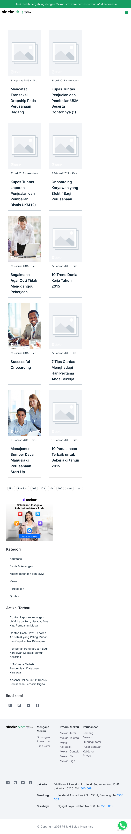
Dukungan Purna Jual (43, 739)
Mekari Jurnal (68, 733)
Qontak (14, 596)
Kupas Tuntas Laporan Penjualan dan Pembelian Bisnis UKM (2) (23, 193)
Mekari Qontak (69, 751)
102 (34, 488)
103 (43, 488)
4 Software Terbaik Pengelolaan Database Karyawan (24, 668)
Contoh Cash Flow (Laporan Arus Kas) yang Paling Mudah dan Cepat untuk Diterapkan (28, 637)
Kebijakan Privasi (89, 753)
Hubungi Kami (92, 742)
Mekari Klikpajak (65, 744)
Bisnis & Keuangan (21, 566)
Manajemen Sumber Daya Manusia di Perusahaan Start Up (22, 460)
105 (60, 488)
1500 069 (85, 788)
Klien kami (43, 746)
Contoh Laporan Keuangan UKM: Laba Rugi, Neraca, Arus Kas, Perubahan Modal (29, 621)
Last (79, 488)
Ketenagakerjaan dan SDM (27, 573)
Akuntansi (38, 80)
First (11, 488)
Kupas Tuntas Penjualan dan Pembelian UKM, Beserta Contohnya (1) (65, 100)
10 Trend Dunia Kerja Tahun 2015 (64, 280)
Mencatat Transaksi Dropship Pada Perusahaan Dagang (23, 100)
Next (69, 488)
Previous (23, 488)
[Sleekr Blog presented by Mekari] (16, 12)
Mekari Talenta (69, 738)
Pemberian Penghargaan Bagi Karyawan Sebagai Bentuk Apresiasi (29, 652)
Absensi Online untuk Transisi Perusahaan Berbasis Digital (28, 682)
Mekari (14, 581)
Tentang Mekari (88, 735)
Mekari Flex (67, 756)
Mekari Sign (67, 761)
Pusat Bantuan (92, 746)
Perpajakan (17, 588)
